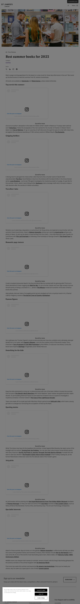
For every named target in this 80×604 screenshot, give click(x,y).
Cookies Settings (41, 598)
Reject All (41, 594)
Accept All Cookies (41, 590)
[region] (25, 594)
